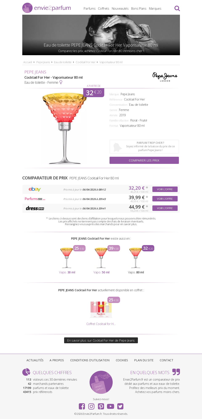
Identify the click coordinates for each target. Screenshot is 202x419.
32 (94, 92)
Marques (155, 8)
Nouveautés (120, 8)
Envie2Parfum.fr (46, 8)
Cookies (122, 360)
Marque (114, 94)
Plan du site (143, 360)
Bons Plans (139, 8)
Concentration (118, 105)
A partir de (93, 86)
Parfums (89, 8)
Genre (114, 110)
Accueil (27, 62)
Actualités (34, 360)
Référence (116, 99)
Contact (166, 360)
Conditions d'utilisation (90, 360)
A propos (57, 360)
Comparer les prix (144, 160)
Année (114, 115)
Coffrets (103, 8)
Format (114, 126)
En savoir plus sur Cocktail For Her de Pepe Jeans (101, 340)
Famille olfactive (119, 120)
